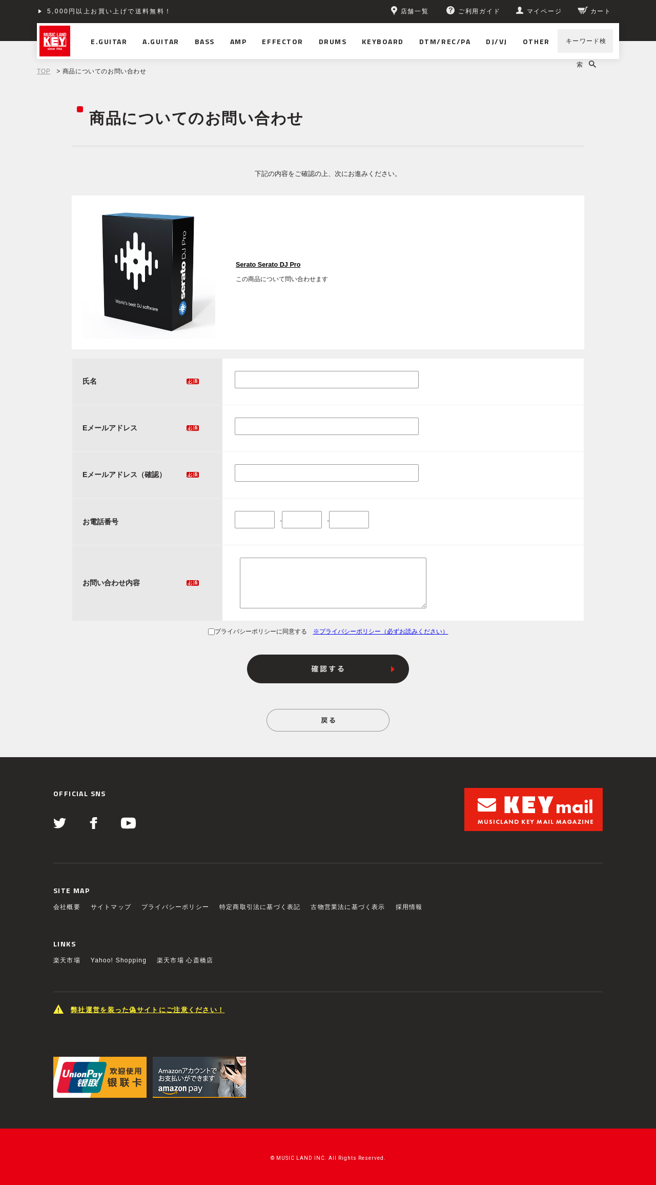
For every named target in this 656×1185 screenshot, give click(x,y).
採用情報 (409, 907)
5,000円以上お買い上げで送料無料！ (109, 11)
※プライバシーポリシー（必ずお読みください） (380, 631)
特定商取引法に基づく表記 (259, 907)
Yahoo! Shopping (119, 960)
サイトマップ (111, 907)
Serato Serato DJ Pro (268, 264)
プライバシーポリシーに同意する (257, 631)
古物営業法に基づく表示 (348, 907)
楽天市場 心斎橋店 (185, 960)
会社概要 (66, 907)
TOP (43, 71)
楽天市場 (66, 960)
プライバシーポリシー (175, 907)
